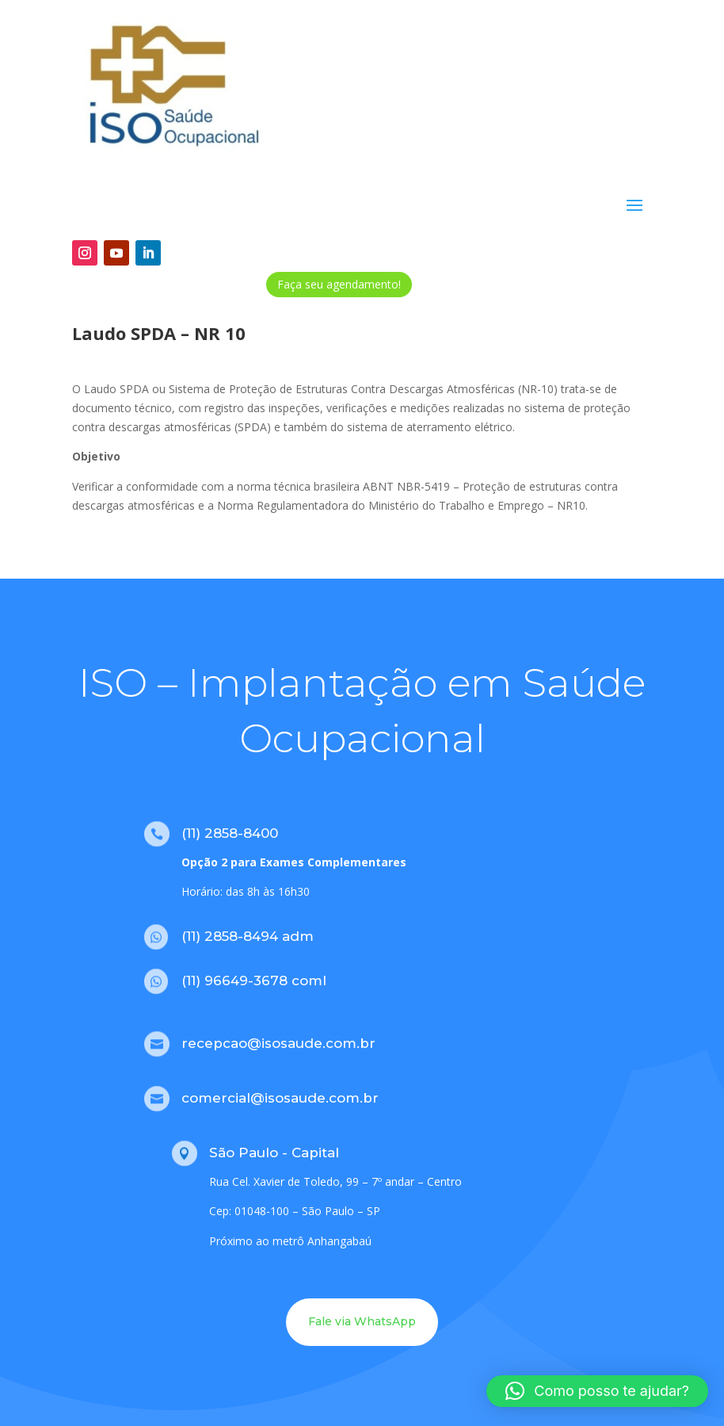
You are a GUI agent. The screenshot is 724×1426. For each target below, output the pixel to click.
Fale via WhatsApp (362, 1321)
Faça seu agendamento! (339, 284)
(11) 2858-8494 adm (247, 936)
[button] (597, 1391)
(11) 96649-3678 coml (253, 980)
